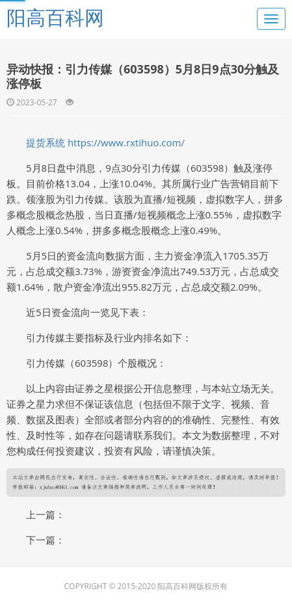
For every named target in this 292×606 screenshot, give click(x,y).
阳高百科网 (55, 17)
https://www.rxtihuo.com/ (126, 142)
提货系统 (45, 142)
